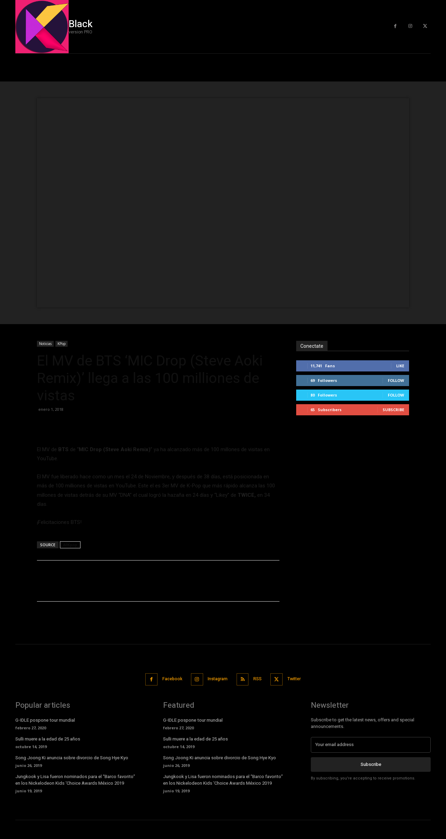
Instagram (217, 678)
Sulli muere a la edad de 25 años (47, 738)
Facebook (168, 678)
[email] (371, 744)
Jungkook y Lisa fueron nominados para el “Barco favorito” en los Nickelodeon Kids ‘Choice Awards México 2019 (75, 779)
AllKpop (70, 544)
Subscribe (393, 409)
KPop (61, 343)
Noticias (45, 343)
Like (400, 365)
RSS (259, 678)
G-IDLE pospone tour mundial (45, 719)
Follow (396, 380)
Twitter (299, 678)
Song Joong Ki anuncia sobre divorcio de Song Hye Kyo (71, 757)
